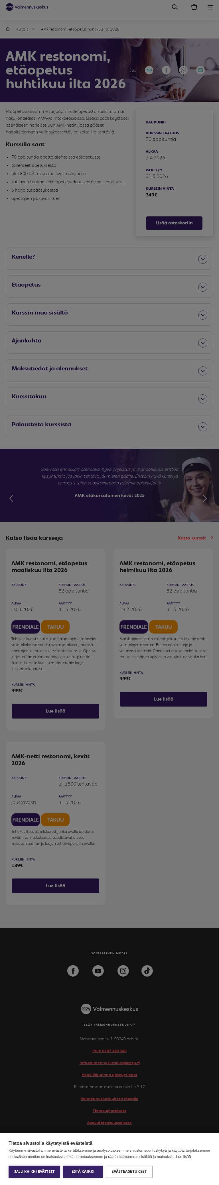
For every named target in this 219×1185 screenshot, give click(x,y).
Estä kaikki (83, 1172)
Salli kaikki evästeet (34, 1172)
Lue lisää (183, 1156)
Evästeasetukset (129, 1172)
